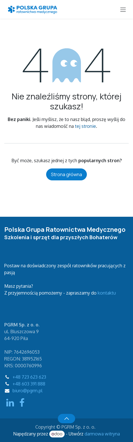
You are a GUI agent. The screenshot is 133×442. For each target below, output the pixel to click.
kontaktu (107, 293)
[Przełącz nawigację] (123, 9)
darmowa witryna (102, 434)
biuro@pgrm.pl (27, 390)
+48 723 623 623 (29, 377)
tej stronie (85, 126)
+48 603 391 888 (29, 384)
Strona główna (66, 174)
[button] (66, 418)
